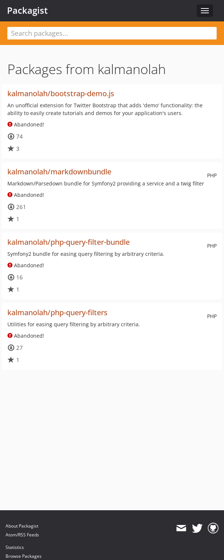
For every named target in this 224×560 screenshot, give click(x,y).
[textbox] (112, 33)
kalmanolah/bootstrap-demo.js (60, 93)
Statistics (15, 547)
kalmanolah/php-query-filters (57, 312)
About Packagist (22, 526)
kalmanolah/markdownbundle (59, 172)
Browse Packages (24, 556)
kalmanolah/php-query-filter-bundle (68, 242)
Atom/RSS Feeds (22, 535)
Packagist (27, 10)
